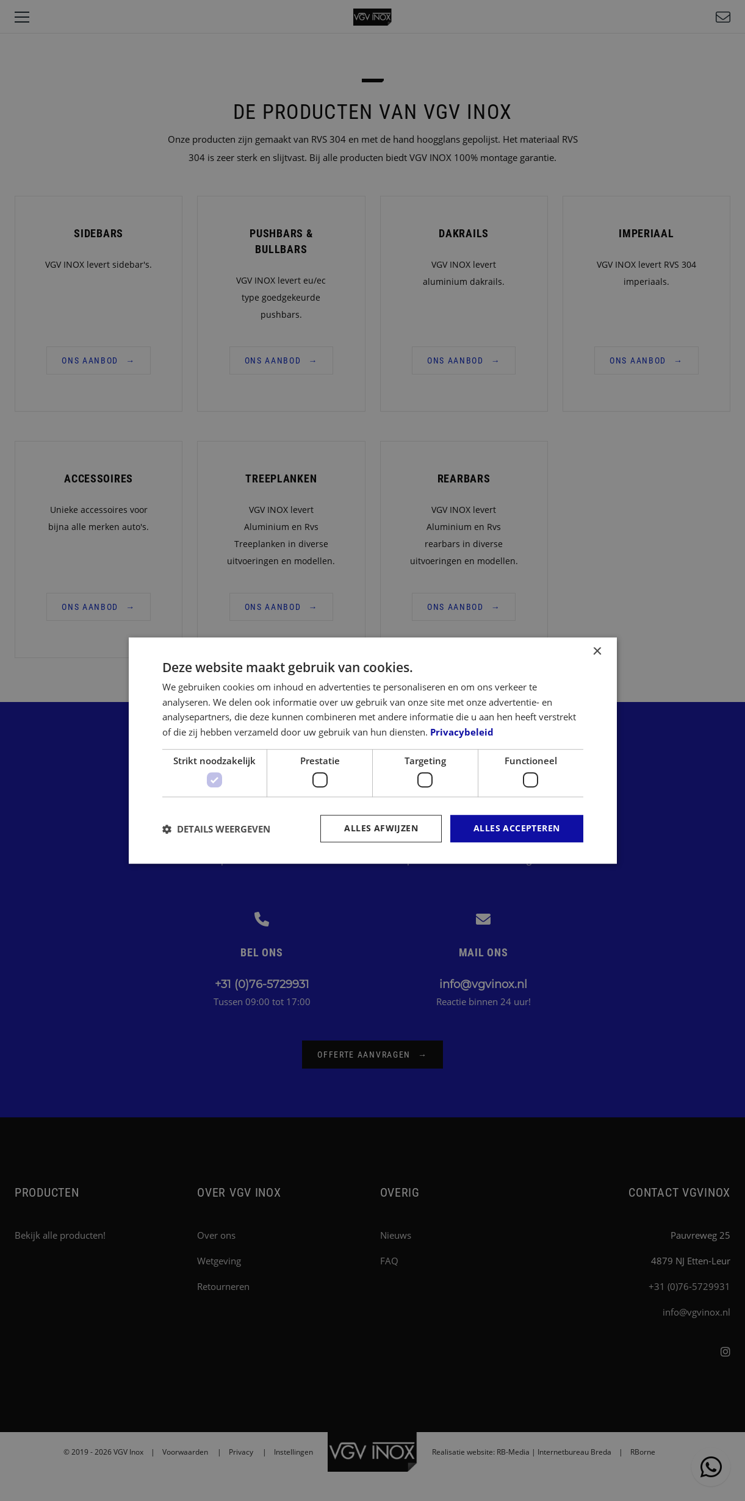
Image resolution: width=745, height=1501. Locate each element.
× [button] (597, 651)
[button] (216, 829)
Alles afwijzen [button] (381, 828)
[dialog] (373, 750)
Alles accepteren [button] (516, 828)
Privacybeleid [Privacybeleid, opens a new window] (462, 732)
